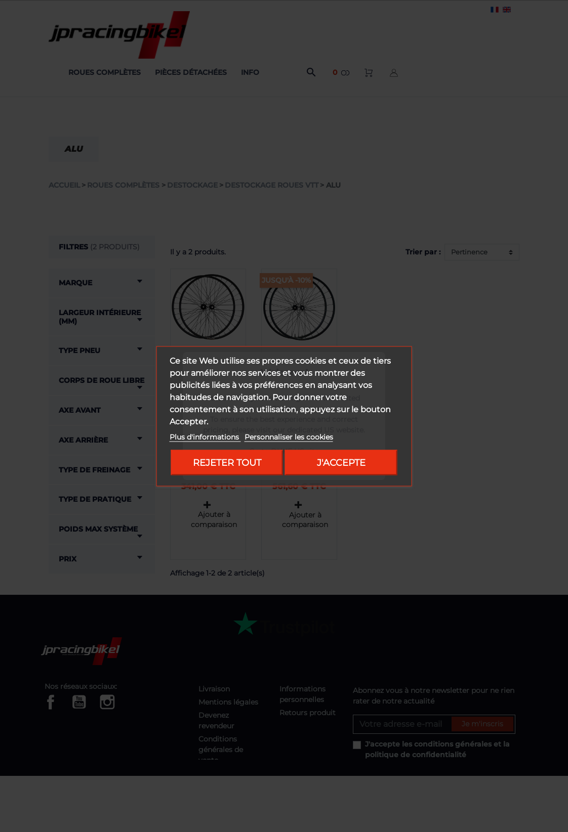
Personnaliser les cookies (289, 436)
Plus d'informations (205, 436)
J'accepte (341, 462)
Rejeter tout (227, 462)
